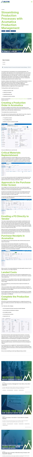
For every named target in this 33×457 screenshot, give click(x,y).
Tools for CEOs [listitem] (21, 423)
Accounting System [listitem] (10, 390)
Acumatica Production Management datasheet (18, 98)
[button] (31, 1)
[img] (28, 67)
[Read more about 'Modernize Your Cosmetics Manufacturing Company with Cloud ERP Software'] (16, 439)
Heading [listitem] (4, 62)
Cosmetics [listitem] (16, 390)
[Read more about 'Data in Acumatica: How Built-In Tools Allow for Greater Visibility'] (16, 404)
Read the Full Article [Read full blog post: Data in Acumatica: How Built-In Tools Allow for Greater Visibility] (28, 427)
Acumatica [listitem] (4, 390)
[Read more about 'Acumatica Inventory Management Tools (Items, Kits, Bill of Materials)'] (16, 371)
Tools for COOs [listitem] (21, 390)
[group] (16, 67)
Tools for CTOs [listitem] (27, 423)
